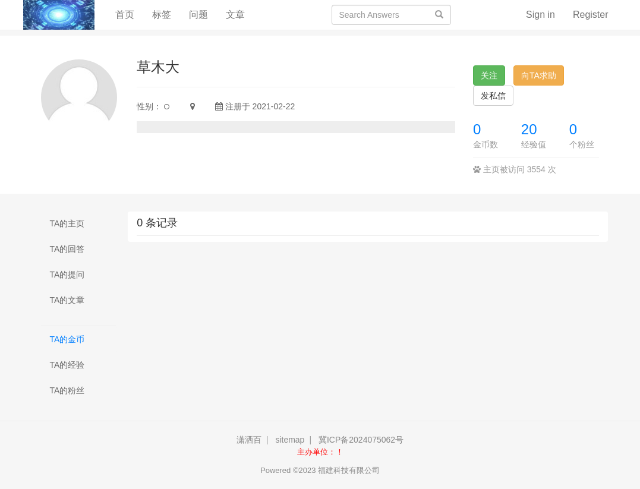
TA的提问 (67, 274)
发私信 (493, 95)
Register (591, 15)
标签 (161, 15)
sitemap (289, 439)
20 (529, 129)
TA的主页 (67, 223)
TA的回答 (67, 249)
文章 (235, 15)
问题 (198, 15)
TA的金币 (67, 339)
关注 (489, 75)
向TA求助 (538, 75)
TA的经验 (67, 365)
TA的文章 (67, 300)
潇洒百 (249, 439)
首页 (129, 14)
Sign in (540, 15)
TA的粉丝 (67, 390)
